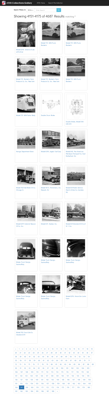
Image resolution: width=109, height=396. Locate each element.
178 (78, 387)
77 (38, 364)
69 (80, 360)
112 (47, 372)
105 (88, 368)
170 (37, 387)
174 (58, 387)
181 (16, 391)
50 (71, 357)
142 (47, 380)
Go (59, 10)
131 (68, 376)
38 (16, 357)
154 (32, 383)
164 (84, 383)
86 (79, 364)
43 (38, 357)
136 (16, 380)
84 (70, 364)
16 (78, 349)
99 (57, 368)
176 (68, 387)
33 (74, 353)
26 (43, 353)
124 (31, 376)
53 (84, 357)
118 (77, 372)
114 (57, 372)
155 (37, 383)
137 (21, 380)
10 (52, 349)
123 (26, 376)
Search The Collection (55, 3)
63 (52, 360)
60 (39, 360)
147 (73, 380)
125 (37, 376)
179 (83, 387)
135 (88, 376)
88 (88, 364)
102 (72, 368)
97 (48, 368)
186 (42, 391)
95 (39, 368)
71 (89, 360)
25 (38, 353)
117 (72, 372)
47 (57, 357)
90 (16, 368)
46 (52, 357)
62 (48, 360)
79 (47, 364)
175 (63, 387)
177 (73, 387)
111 (42, 372)
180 (89, 387)
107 (21, 372)
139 (32, 380)
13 (65, 349)
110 (37, 372)
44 (43, 357)
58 (30, 360)
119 (82, 372)
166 (16, 387)
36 (87, 353)
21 (20, 353)
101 (67, 368)
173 (52, 387)
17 (83, 349)
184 (32, 391)
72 (16, 364)
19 (92, 349)
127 (47, 376)
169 (32, 387)
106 (16, 372)
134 (83, 376)
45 (48, 357)
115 (62, 372)
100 (62, 368)
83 (65, 364)
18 (87, 349)
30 (61, 353)
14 (70, 349)
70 (84, 360)
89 (93, 364)
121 (16, 376)
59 (34, 360)
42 (34, 357)
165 (89, 383)
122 (21, 376)
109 (32, 372)
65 (62, 360)
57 (25, 360)
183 (26, 391)
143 (52, 380)
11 (57, 349)
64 (57, 360)
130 (62, 376)
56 (21, 360)
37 (91, 353)
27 (47, 353)
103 (77, 368)
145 (63, 380)
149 (84, 380)
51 (75, 357)
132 (73, 376)
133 (78, 376)
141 (42, 380)
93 (29, 368)
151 (16, 383)
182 (21, 391)
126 (42, 376)
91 (20, 368)
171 (42, 387)
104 (83, 368)
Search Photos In (20, 10)
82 (61, 364)
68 (75, 360)
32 (69, 353)
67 (71, 360)
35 (83, 353)
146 (68, 380)
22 (25, 353)
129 (57, 376)
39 (20, 357)
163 (79, 383)
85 (74, 364)
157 (47, 383)
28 (51, 353)
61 (43, 360)
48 (61, 357)
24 (33, 353)
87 (83, 364)
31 (65, 353)
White (30, 10)
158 (53, 383)
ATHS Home (41, 3)
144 (58, 380)
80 (52, 364)
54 (89, 357)
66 (66, 360)
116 (67, 372)
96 (43, 368)
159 (58, 383)
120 (87, 372)
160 (63, 383)
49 (66, 357)
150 (89, 380)
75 (29, 364)
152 (21, 383)
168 (27, 387)
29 (56, 353)
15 (74, 349)
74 (25, 364)
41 (29, 357)
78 (43, 364)
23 (29, 353)
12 (61, 349)
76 (34, 364)
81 (56, 364)
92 (25, 368)
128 (52, 376)
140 (37, 380)
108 (27, 372)
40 (25, 357)
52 (80, 357)
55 (16, 360)
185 (37, 391)
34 (78, 353)
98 (52, 368)
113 (52, 372)
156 (42, 383)
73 (20, 364)
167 (21, 387)
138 (26, 380)
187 (48, 391)
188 (53, 391)
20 (16, 353)
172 (47, 387)
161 (69, 383)
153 (26, 383)
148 (79, 380)
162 (74, 383)
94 (34, 368)
